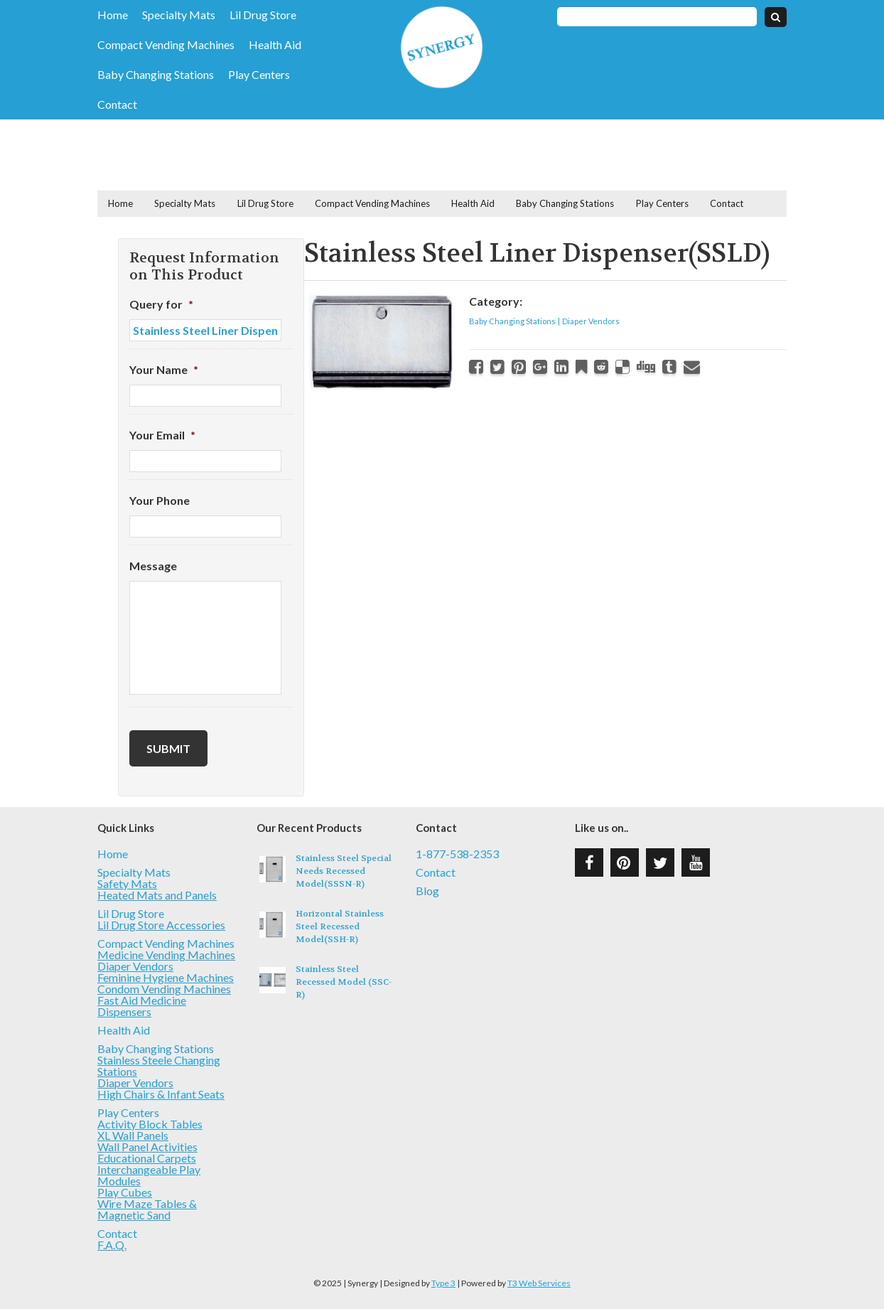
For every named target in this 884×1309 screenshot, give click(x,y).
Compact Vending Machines (166, 44)
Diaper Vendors (591, 321)
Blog (427, 891)
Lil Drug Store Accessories (161, 924)
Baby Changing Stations (155, 74)
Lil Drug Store (263, 15)
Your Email (162, 435)
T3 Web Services (539, 1283)
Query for (161, 304)
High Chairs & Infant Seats (161, 1094)
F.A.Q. (111, 1244)
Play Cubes (124, 1192)
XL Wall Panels (132, 1135)
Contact (117, 104)
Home (112, 15)
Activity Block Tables (150, 1124)
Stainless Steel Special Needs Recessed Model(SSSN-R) (344, 871)
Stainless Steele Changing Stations (158, 1065)
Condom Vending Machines (164, 988)
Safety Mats (127, 883)
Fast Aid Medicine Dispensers (141, 1005)
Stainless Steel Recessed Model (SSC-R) (344, 981)
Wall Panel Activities (147, 1146)
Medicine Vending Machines (166, 954)
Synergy (441, 47)
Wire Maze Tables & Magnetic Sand (147, 1209)
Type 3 (443, 1283)
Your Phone (159, 500)
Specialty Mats (178, 15)
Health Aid (275, 44)
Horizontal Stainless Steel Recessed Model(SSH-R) (340, 926)
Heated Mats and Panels (157, 895)
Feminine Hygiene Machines (165, 977)
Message (153, 565)
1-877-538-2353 (457, 854)
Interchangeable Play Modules (148, 1175)
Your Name (163, 369)
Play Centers (259, 74)
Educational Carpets (146, 1158)
